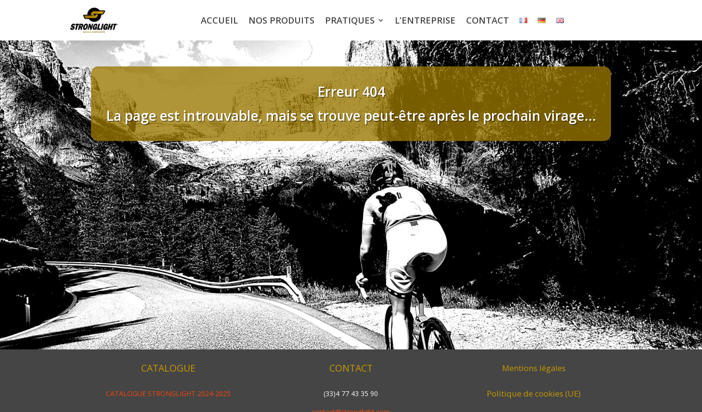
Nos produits (281, 20)
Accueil (219, 20)
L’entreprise (425, 20)
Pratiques (350, 20)
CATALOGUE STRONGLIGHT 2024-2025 (168, 393)
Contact (487, 20)
